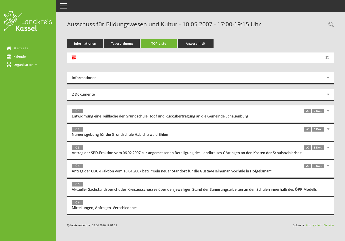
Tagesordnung (122, 43)
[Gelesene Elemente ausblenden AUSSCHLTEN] (327, 58)
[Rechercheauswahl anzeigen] (330, 24)
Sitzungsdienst (319, 225)
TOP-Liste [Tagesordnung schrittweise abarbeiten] (158, 43)
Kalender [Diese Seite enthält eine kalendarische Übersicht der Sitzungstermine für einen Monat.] (17, 56)
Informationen (85, 43)
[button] (28, 65)
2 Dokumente (83, 94)
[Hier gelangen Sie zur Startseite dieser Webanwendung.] (28, 21)
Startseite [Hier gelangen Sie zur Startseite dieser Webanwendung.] (17, 48)
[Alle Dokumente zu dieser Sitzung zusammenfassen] (73, 58)
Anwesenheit (195, 43)
